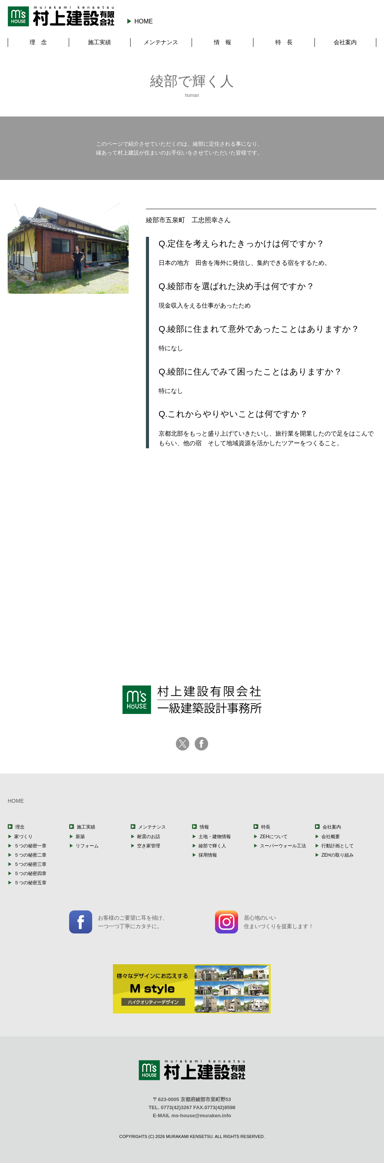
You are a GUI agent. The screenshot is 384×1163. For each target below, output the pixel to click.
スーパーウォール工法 (283, 846)
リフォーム (87, 846)
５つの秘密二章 (30, 855)
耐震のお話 (148, 836)
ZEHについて (274, 836)
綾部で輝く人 (212, 846)
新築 (80, 836)
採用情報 (208, 855)
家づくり (23, 836)
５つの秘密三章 (30, 864)
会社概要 (330, 836)
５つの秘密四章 (30, 873)
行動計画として (337, 846)
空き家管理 (148, 846)
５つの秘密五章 (30, 882)
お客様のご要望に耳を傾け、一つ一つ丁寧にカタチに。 (118, 921)
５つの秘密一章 (30, 846)
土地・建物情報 (215, 836)
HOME (143, 21)
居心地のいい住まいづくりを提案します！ (264, 921)
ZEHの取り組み (337, 855)
